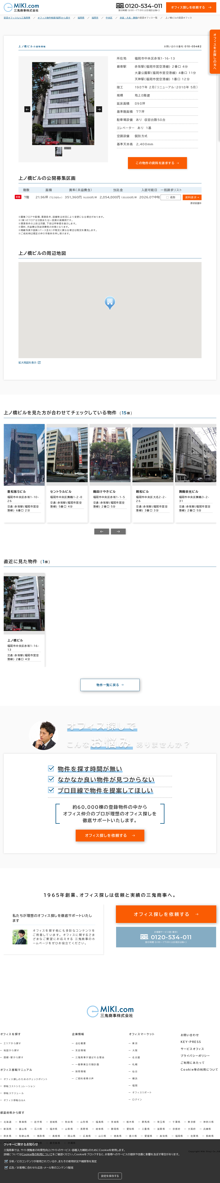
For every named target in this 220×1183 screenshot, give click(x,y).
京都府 (177, 1135)
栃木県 (131, 1128)
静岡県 (115, 1135)
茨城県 (115, 1128)
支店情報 (82, 1057)
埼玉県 (161, 1128)
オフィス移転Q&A (15, 1107)
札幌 (137, 1071)
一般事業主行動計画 (89, 1071)
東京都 (192, 1128)
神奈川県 (208, 1128)
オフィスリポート (144, 1099)
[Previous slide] (101, 538)
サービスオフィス (193, 1054)
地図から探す (11, 1057)
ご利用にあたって (194, 1068)
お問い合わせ (191, 1040)
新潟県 (8, 1135)
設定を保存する (110, 1176)
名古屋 (139, 1064)
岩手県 (38, 1128)
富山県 (23, 1135)
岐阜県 (100, 1135)
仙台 (137, 1078)
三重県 (146, 1135)
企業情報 (79, 1040)
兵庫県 (207, 1135)
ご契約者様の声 (86, 1085)
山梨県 (69, 1135)
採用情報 (82, 1078)
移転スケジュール (14, 1100)
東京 (137, 1050)
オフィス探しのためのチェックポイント (26, 1085)
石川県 (38, 1135)
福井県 (54, 1135)
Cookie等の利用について (37, 1154)
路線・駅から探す (13, 1064)
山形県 (84, 1128)
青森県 (23, 1128)
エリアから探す (12, 1050)
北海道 (8, 1128)
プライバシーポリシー (196, 1061)
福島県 (100, 1128)
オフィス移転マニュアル (16, 1076)
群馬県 (146, 1128)
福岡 (137, 1092)
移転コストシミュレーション (19, 1093)
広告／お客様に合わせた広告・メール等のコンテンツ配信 (41, 1167)
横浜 (137, 1085)
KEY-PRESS (192, 1047)
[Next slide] (118, 538)
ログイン (140, 1106)
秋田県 (69, 1128)
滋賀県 (161, 1135)
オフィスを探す (10, 1040)
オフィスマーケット (144, 1040)
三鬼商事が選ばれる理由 (91, 1064)
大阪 (137, 1057)
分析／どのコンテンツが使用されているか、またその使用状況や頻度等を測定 (53, 1161)
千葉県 (177, 1128)
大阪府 (192, 1135)
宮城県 (54, 1128)
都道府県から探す (12, 1119)
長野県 (84, 1135)
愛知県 (131, 1135)
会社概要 (82, 1050)
